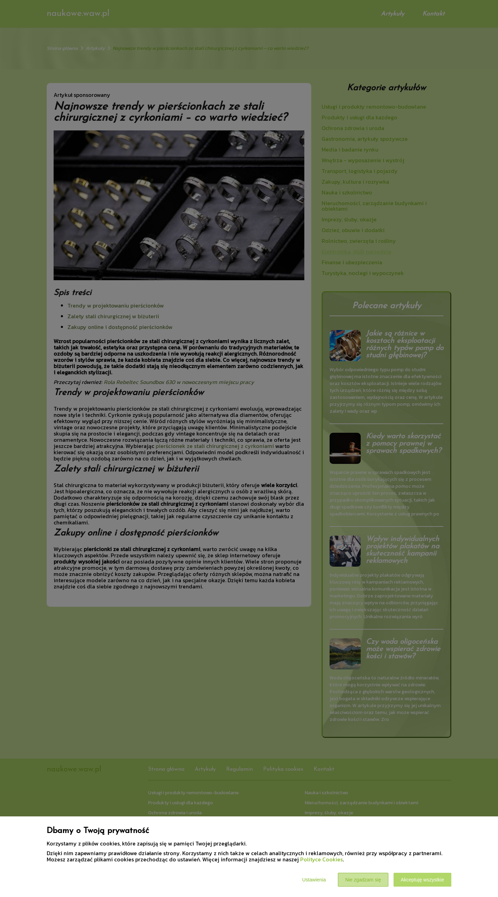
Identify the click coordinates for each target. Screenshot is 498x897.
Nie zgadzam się (363, 879)
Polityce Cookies (321, 859)
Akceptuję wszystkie (422, 879)
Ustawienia (314, 879)
